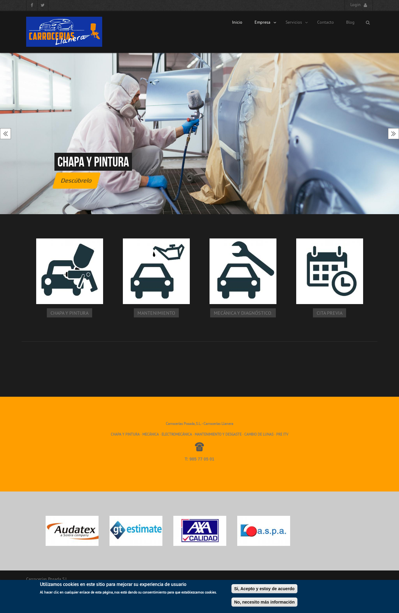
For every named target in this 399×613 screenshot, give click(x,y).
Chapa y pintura (93, 161)
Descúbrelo (76, 180)
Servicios (297, 22)
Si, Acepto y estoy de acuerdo (264, 590)
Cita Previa (329, 313)
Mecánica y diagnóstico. (243, 313)
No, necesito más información (264, 604)
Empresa (265, 22)
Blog (350, 22)
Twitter (42, 5)
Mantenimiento (156, 313)
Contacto (325, 22)
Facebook (31, 5)
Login (355, 5)
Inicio (237, 22)
